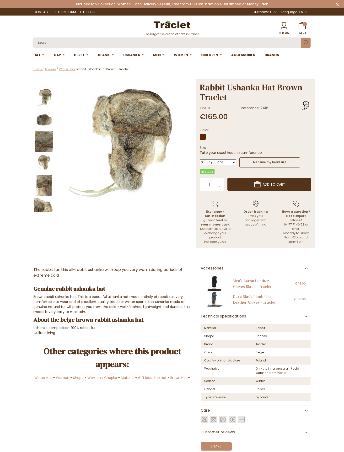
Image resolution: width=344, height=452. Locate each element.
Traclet (207, 108)
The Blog (87, 12)
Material (127, 377)
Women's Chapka (102, 377)
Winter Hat (43, 377)
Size (203, 147)
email (296, 229)
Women (62, 377)
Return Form (65, 12)
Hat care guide (215, 242)
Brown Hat (178, 377)
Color (204, 130)
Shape (78, 377)
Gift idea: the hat (152, 377)
